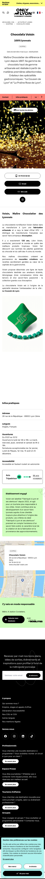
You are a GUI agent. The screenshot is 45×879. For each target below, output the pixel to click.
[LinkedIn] (23, 736)
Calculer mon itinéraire (11, 619)
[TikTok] (32, 736)
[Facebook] (5, 736)
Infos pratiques (22, 97)
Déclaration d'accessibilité (13, 711)
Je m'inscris (33, 675)
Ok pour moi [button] (22, 873)
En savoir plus (10, 761)
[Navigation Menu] (3, 12)
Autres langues (8, 718)
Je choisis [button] (33, 866)
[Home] (23, 12)
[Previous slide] (38, 97)
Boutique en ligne (5, 3)
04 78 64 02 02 (22, 176)
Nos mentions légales (11, 721)
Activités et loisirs (25, 22)
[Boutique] (33, 13)
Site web (22, 192)
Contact (5, 97)
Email (22, 184)
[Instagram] (14, 736)
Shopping (9, 24)
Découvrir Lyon (8, 22)
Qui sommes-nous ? (10, 703)
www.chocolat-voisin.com (18, 565)
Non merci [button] (12, 866)
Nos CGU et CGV (9, 714)
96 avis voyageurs (37, 476)
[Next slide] (42, 97)
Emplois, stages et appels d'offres (16, 707)
